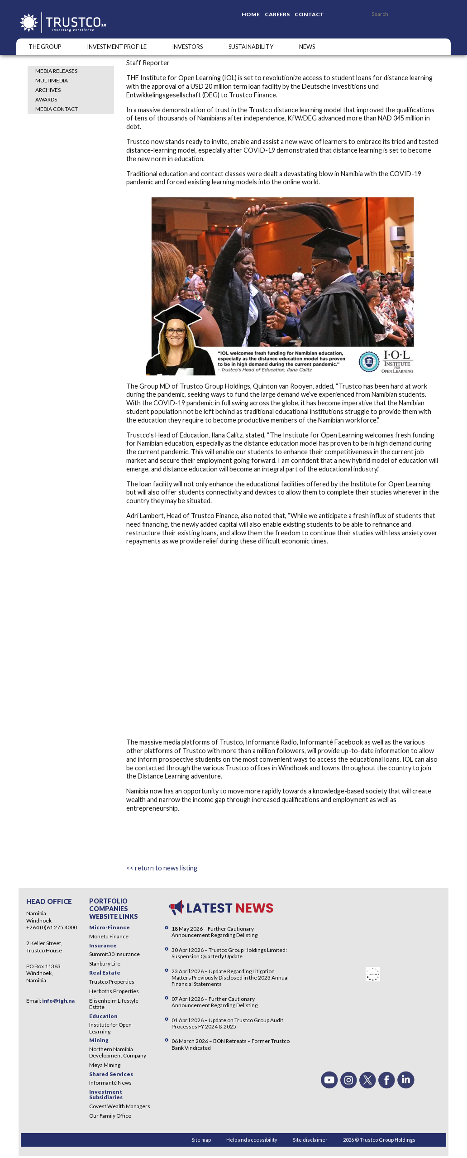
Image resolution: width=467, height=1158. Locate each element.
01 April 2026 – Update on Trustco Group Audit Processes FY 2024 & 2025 (227, 1023)
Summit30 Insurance (114, 954)
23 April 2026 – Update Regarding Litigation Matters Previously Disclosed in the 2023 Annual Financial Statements (230, 977)
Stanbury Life (104, 963)
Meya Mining (104, 1065)
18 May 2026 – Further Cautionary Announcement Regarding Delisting (214, 931)
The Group (45, 46)
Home (251, 14)
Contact (309, 14)
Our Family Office (110, 1115)
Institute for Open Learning (110, 1027)
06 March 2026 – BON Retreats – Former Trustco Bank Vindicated (231, 1044)
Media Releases (56, 70)
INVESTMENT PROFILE (117, 46)
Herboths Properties (114, 991)
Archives (48, 89)
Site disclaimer (310, 1140)
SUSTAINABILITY (251, 46)
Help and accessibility (251, 1140)
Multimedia (51, 80)
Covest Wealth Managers (119, 1106)
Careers (277, 14)
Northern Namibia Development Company (117, 1052)
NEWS (307, 46)
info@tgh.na (58, 1000)
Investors (187, 46)
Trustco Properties (111, 981)
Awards (46, 99)
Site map (201, 1140)
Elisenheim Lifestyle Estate (113, 1003)
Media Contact (56, 109)
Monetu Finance (109, 936)
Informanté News (110, 1082)
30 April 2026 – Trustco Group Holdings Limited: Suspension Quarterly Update (229, 953)
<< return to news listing (161, 868)
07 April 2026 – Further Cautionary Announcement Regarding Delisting (214, 1002)
